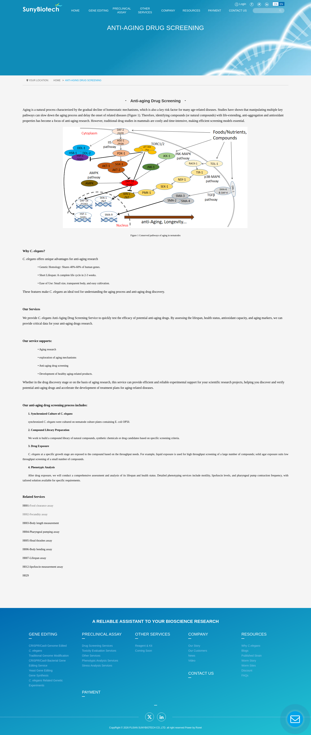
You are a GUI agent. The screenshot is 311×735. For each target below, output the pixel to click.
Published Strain (251, 655)
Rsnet (199, 727)
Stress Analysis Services (97, 665)
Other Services (91, 655)
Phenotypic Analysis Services (100, 660)
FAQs (244, 675)
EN (281, 4)
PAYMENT (91, 692)
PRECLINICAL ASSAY (102, 634)
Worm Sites (248, 665)
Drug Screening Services (97, 645)
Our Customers (197, 650)
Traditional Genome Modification (49, 655)
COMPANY (198, 634)
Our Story (194, 645)
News (191, 655)
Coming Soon (143, 650)
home (56, 80)
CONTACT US (201, 673)
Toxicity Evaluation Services (99, 650)
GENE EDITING (43, 634)
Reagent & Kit (143, 645)
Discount (246, 670)
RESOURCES (254, 634)
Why (250, 645)
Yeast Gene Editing (40, 670)
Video (191, 660)
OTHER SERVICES (152, 634)
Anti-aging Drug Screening (83, 80)
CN (275, 4)
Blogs (244, 650)
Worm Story (248, 660)
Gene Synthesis (38, 675)
